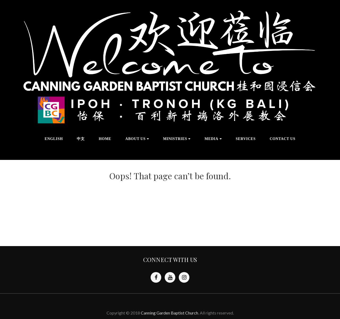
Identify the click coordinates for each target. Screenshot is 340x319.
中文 (80, 139)
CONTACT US (282, 139)
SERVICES (246, 139)
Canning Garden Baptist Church (169, 312)
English (54, 139)
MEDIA (211, 139)
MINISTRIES (175, 139)
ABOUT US (135, 139)
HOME (105, 139)
